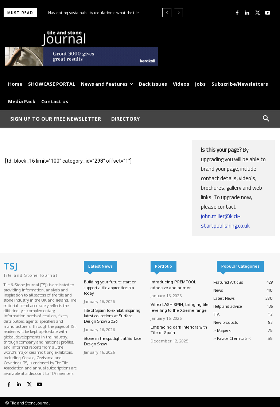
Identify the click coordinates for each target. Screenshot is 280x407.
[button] (266, 119)
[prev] (166, 12)
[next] (178, 12)
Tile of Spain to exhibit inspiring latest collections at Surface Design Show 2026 (112, 316)
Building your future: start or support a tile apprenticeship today (110, 287)
